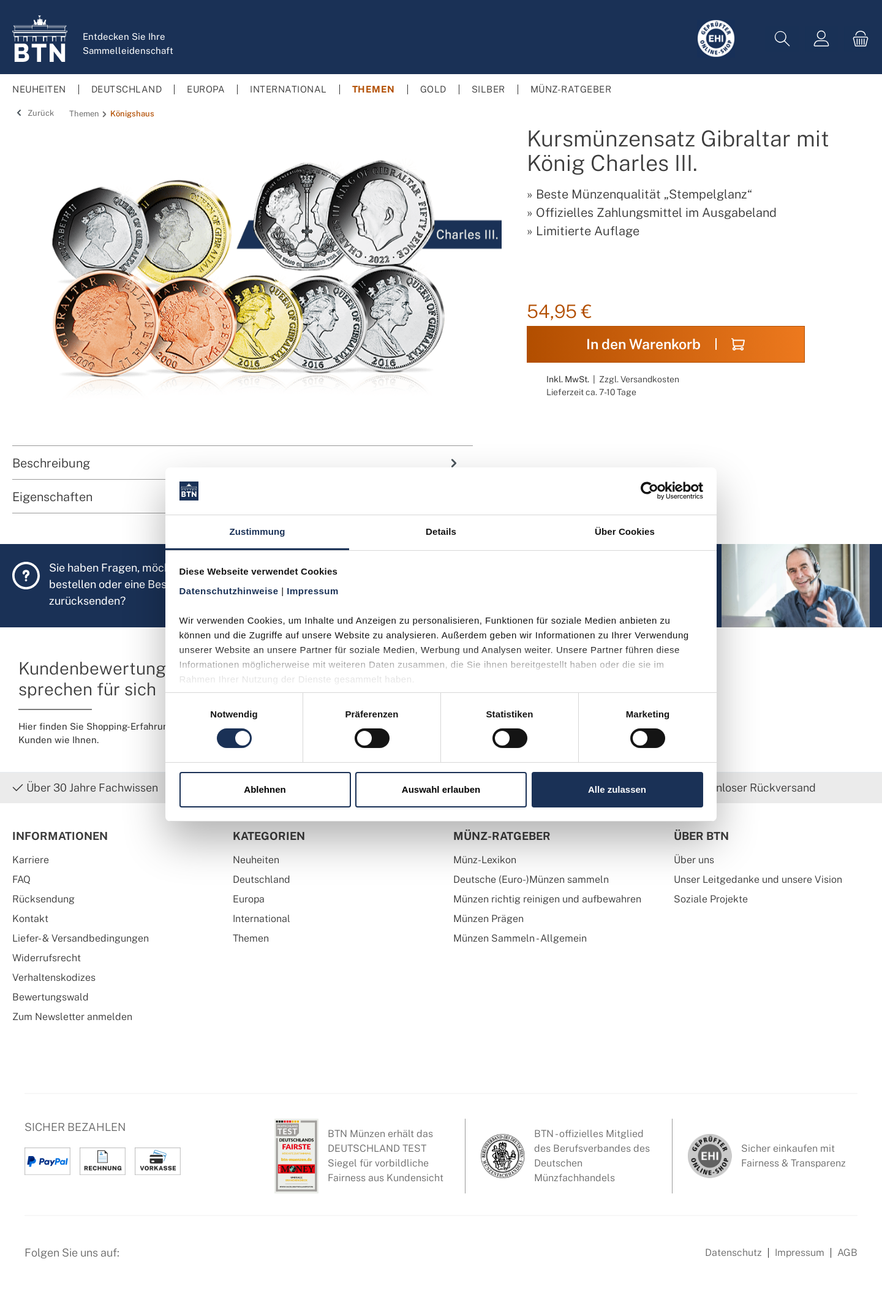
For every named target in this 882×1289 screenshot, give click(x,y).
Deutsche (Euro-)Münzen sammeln (531, 879)
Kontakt (30, 918)
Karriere (30, 860)
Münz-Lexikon (484, 860)
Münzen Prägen (488, 918)
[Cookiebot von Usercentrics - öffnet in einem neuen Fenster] (649, 491)
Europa (249, 899)
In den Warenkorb (665, 344)
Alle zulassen (617, 789)
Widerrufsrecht (46, 958)
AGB (847, 1252)
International (261, 918)
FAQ (21, 879)
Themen (251, 938)
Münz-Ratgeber (502, 836)
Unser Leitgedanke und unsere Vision (758, 879)
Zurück (33, 113)
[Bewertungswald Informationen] (199, 1259)
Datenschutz (733, 1252)
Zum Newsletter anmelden (72, 1017)
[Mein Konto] (821, 38)
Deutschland (261, 879)
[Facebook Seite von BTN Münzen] (139, 1259)
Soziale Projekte (711, 899)
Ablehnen (264, 789)
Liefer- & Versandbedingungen (80, 938)
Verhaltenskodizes (54, 977)
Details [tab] (441, 531)
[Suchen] (782, 38)
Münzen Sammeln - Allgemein (520, 938)
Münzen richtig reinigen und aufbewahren (547, 899)
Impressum (799, 1252)
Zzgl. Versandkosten (639, 379)
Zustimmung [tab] (257, 531)
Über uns (694, 860)
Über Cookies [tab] (625, 531)
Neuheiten (256, 860)
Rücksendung (43, 899)
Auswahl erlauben (441, 789)
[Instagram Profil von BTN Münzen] (169, 1259)
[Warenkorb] (857, 38)
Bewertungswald (50, 997)
